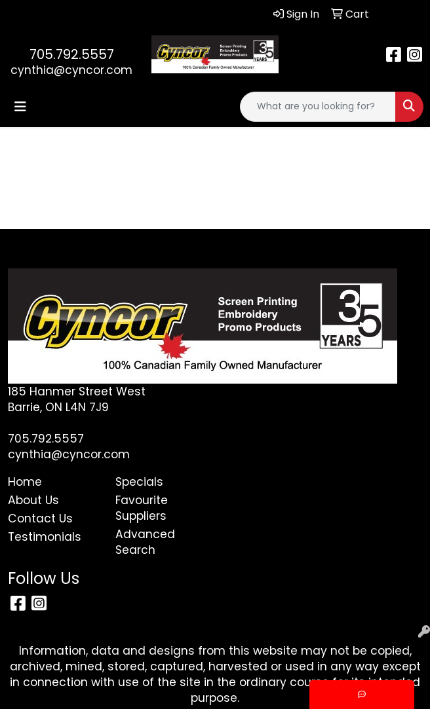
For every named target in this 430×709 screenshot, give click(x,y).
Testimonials (44, 537)
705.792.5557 (71, 54)
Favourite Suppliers (141, 508)
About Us (33, 500)
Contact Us (40, 518)
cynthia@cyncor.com (71, 70)
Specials (139, 482)
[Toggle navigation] (20, 107)
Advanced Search (145, 542)
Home (25, 482)
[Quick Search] (318, 107)
